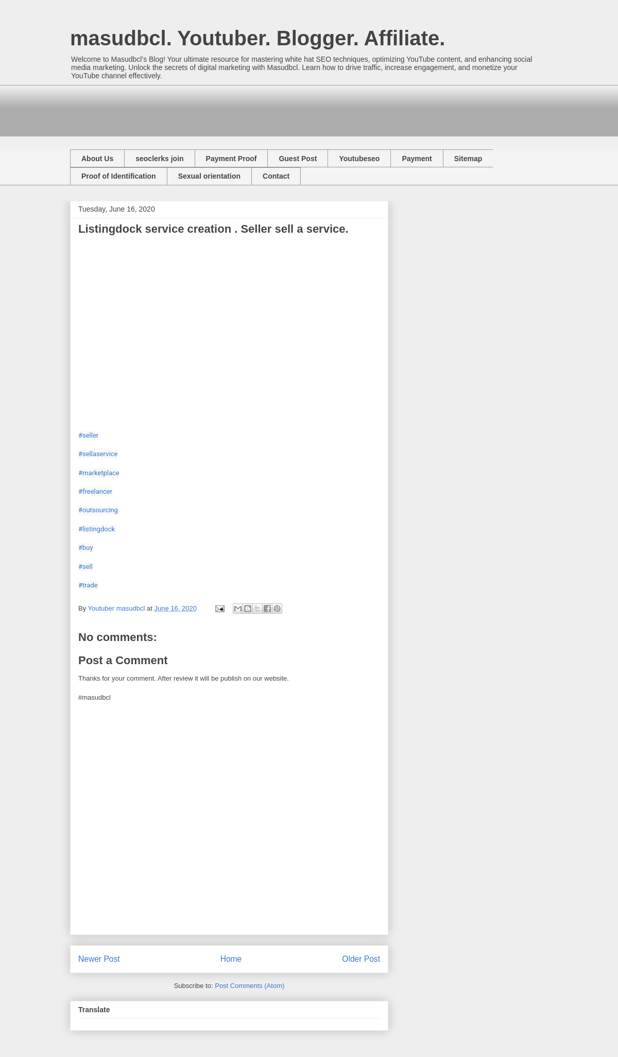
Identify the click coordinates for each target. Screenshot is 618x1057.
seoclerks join (159, 158)
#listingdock (96, 529)
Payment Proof (231, 158)
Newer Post (99, 959)
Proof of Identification (118, 176)
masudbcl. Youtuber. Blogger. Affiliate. (257, 38)
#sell (85, 566)
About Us (97, 158)
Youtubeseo (359, 158)
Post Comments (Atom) (249, 986)
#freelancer (95, 491)
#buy (85, 547)
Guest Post (298, 158)
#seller (88, 435)
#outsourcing (98, 510)
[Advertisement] (257, 108)
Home (231, 959)
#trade (88, 585)
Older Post (361, 959)
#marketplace (98, 473)
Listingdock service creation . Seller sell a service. (213, 228)
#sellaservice (97, 454)
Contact (276, 176)
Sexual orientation (209, 176)
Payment (417, 158)
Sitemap (468, 158)
